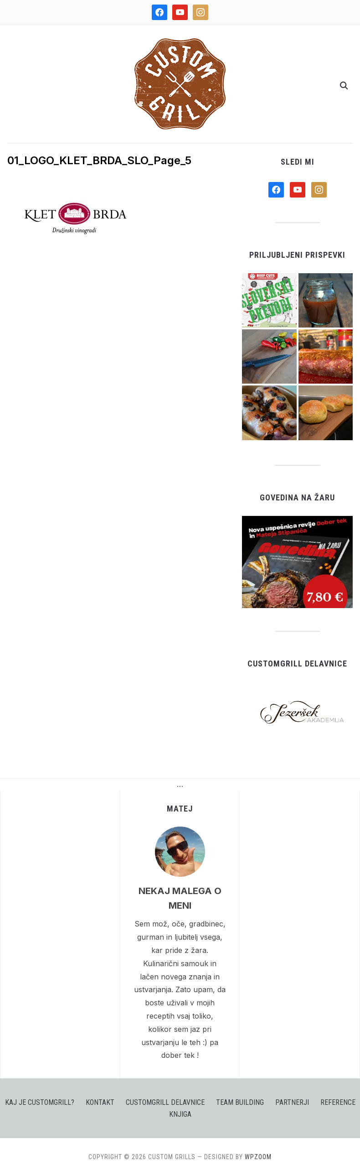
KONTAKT (100, 1102)
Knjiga (180, 1114)
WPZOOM (258, 1156)
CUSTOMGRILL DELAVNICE (165, 1102)
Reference (337, 1102)
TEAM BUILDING (240, 1102)
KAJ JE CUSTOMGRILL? (39, 1102)
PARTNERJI (292, 1102)
